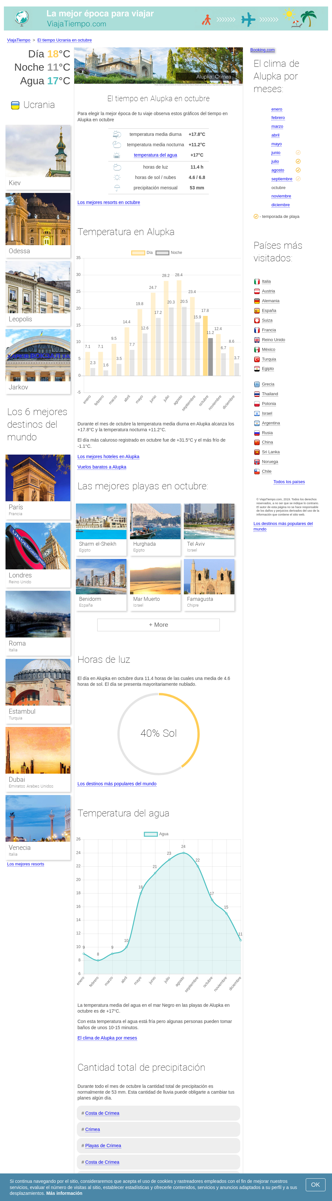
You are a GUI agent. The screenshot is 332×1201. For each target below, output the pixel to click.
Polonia (269, 403)
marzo (277, 126)
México (268, 349)
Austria (268, 291)
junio (275, 152)
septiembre (281, 178)
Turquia (15, 718)
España (269, 310)
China (267, 442)
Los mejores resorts (25, 864)
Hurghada (144, 544)
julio (275, 161)
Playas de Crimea (103, 1145)
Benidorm (90, 599)
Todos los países (289, 481)
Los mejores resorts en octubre (108, 202)
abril (275, 135)
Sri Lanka (271, 451)
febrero (278, 117)
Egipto (268, 368)
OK (315, 1184)
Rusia (267, 432)
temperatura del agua (155, 155)
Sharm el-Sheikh (97, 544)
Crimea (92, 1129)
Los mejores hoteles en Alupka (108, 456)
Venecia (20, 847)
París (16, 507)
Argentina (271, 423)
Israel (267, 413)
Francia (15, 513)
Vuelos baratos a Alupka (101, 467)
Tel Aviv (196, 544)
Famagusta (200, 599)
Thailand (270, 393)
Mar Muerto (146, 599)
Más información (64, 1193)
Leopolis (20, 319)
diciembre (280, 204)
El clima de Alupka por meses (107, 1037)
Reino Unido (20, 581)
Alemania (270, 300)
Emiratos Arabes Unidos (31, 786)
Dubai (17, 779)
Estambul (22, 711)
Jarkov (18, 387)
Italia (13, 650)
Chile (267, 471)
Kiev (15, 183)
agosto (277, 170)
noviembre (281, 196)
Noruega (270, 461)
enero (276, 109)
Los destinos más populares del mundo (117, 783)
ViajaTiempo (18, 40)
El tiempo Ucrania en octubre (65, 40)
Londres (20, 575)
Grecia (268, 384)
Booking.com (262, 49)
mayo (276, 143)
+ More (158, 624)
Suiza (267, 320)
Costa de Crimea (102, 1113)
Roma (17, 643)
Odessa (19, 251)
